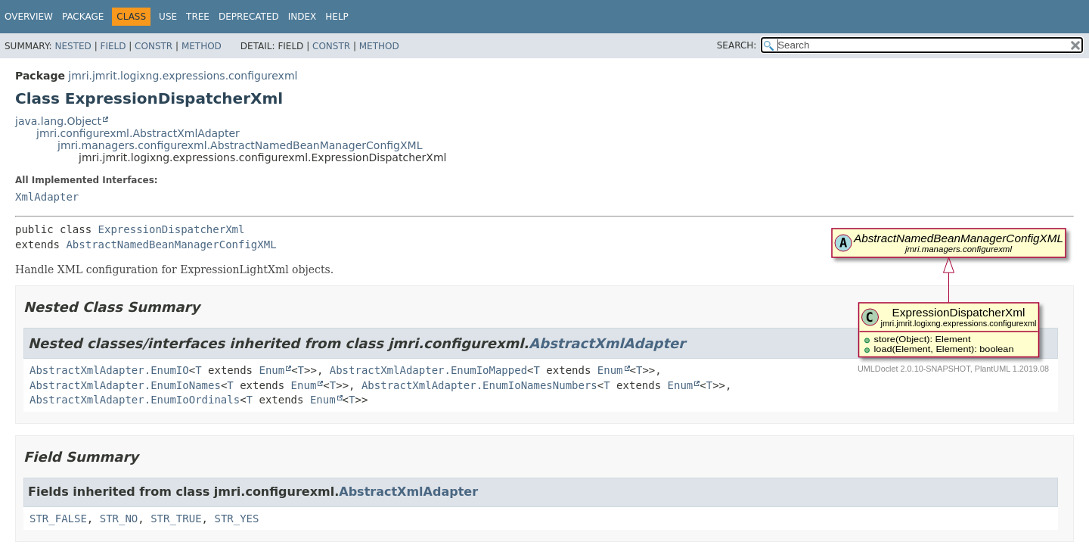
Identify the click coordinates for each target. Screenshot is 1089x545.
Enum (271, 370)
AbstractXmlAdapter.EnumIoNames (125, 385)
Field (113, 46)
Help (337, 16)
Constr (153, 46)
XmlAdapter (47, 197)
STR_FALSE (58, 518)
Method (202, 46)
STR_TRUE (175, 518)
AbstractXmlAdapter (607, 343)
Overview (29, 16)
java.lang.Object (58, 121)
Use (168, 16)
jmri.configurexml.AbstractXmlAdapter (138, 133)
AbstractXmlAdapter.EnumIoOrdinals (134, 400)
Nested (72, 46)
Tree (197, 16)
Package (83, 16)
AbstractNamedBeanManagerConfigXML (171, 244)
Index (302, 16)
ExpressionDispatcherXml (171, 229)
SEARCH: (737, 45)
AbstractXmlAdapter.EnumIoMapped (428, 370)
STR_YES (236, 518)
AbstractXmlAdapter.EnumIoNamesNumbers (479, 385)
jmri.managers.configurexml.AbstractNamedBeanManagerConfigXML (239, 145)
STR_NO (119, 518)
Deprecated (249, 16)
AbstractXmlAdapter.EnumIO (109, 370)
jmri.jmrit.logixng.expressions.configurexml (182, 76)
